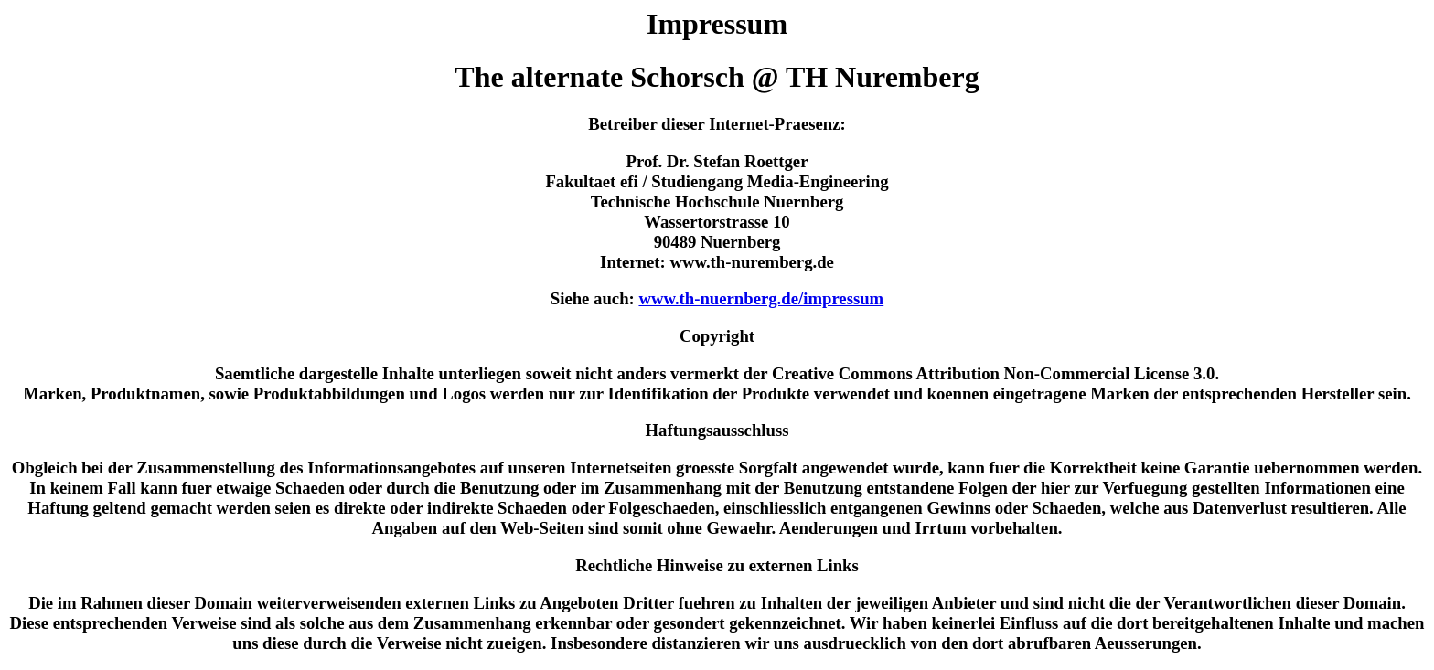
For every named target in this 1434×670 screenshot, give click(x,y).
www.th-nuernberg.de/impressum (760, 298)
